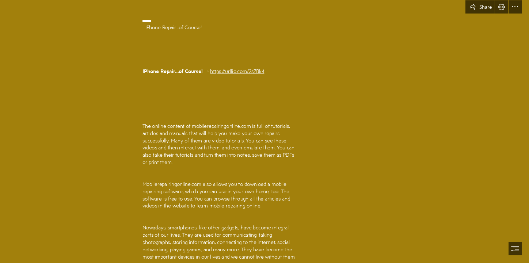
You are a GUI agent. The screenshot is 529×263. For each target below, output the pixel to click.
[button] (480, 7)
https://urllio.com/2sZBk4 (237, 71)
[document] (264, 131)
